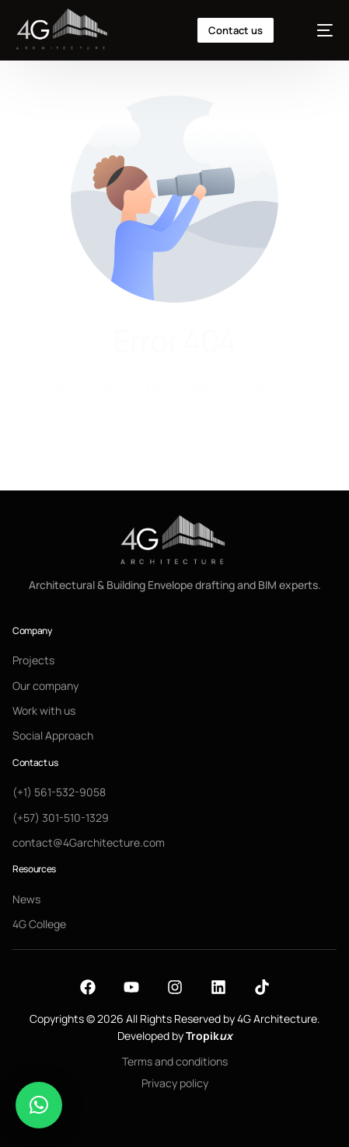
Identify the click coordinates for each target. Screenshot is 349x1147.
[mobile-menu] (316, 30)
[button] (39, 1105)
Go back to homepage (174, 445)
